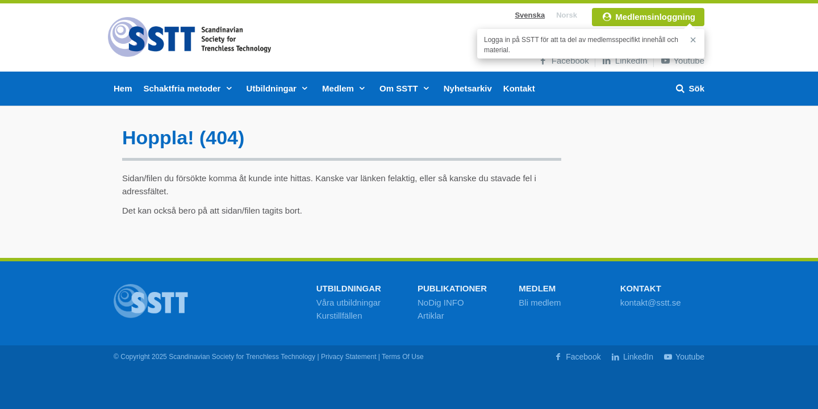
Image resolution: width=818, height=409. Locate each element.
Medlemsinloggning (648, 17)
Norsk (566, 15)
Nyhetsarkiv (468, 88)
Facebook (563, 60)
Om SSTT (405, 88)
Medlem (345, 88)
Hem (123, 88)
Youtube (682, 60)
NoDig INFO (441, 302)
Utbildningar (279, 88)
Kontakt (519, 88)
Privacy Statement (349, 357)
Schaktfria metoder (189, 88)
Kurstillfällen (339, 315)
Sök (689, 88)
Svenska (530, 15)
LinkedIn (624, 60)
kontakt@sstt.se (650, 302)
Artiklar (431, 315)
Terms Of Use (403, 357)
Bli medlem (540, 302)
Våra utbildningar (348, 302)
